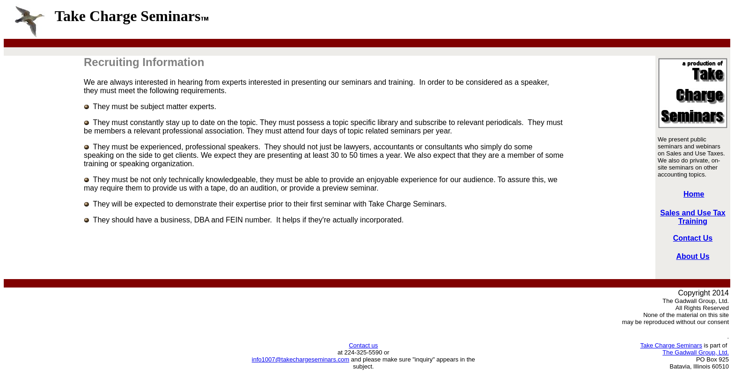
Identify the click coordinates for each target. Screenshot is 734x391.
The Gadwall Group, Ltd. (695, 352)
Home (693, 194)
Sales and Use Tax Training (692, 217)
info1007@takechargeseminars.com (300, 359)
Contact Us (692, 238)
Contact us (363, 345)
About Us (692, 256)
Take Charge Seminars (671, 345)
